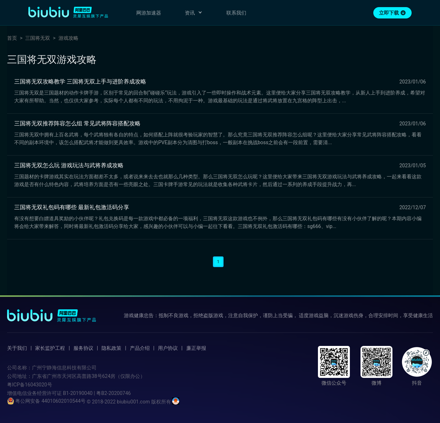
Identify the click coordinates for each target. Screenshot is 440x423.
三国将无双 (37, 38)
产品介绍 (140, 348)
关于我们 (17, 348)
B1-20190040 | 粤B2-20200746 (97, 393)
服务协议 (83, 348)
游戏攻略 (68, 38)
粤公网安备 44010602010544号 (46, 401)
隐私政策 (111, 348)
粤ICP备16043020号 (29, 384)
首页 (12, 38)
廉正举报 (196, 348)
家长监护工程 (50, 348)
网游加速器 (148, 13)
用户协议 (168, 348)
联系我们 (236, 13)
